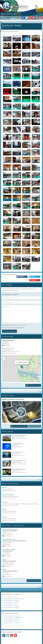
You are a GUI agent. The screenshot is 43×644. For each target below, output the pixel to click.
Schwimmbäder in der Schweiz (12, 622)
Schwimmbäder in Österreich (12, 621)
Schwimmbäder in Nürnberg (11, 605)
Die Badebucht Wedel (13, 351)
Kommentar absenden (9, 331)
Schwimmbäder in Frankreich (12, 619)
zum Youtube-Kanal (34, 426)
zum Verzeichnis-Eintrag (33, 385)
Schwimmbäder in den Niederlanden (14, 617)
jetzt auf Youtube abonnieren (19, 426)
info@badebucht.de (11, 353)
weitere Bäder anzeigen (34, 580)
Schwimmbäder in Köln (10, 604)
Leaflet (20, 381)
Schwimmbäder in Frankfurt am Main (14, 598)
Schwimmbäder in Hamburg (11, 600)
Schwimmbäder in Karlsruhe (11, 602)
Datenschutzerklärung (20, 325)
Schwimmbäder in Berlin (10, 597)
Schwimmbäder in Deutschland (12, 616)
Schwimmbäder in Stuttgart (11, 607)
